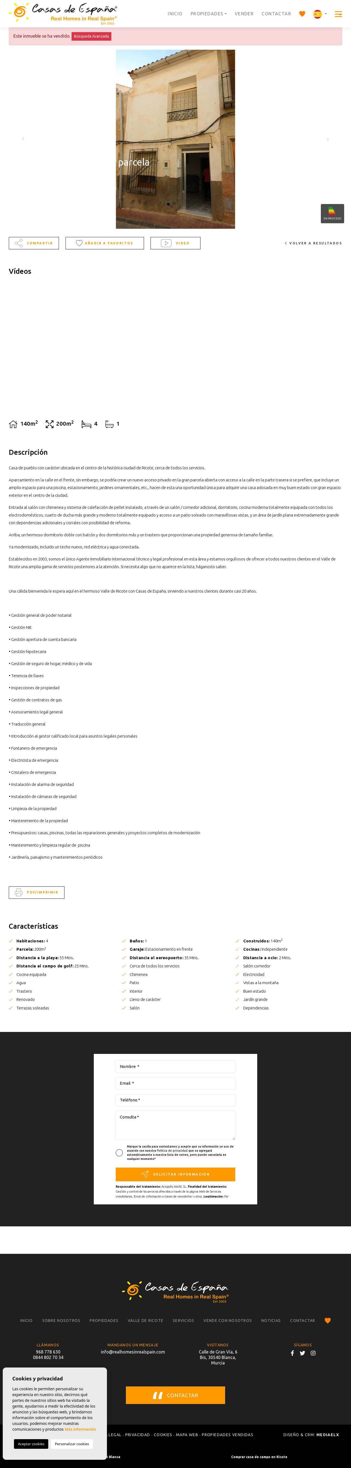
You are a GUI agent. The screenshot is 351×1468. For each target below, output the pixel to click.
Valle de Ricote (145, 1320)
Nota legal (108, 1435)
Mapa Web (187, 1435)
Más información (80, 1429)
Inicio (175, 13)
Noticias (271, 1320)
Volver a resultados (313, 243)
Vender (244, 13)
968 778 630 (48, 1351)
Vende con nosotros (227, 1320)
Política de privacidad (172, 1150)
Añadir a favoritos (104, 243)
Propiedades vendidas (227, 1435)
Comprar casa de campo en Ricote (259, 1457)
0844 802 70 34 (48, 1357)
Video (175, 243)
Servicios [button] (183, 1320)
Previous (21, 139)
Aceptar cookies (31, 1443)
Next (329, 139)
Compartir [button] (34, 243)
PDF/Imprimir (36, 893)
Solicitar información (175, 1174)
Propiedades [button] (207, 13)
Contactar (276, 13)
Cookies (163, 1435)
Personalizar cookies (72, 1443)
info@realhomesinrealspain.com (133, 1351)
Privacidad (137, 1435)
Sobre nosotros (61, 1320)
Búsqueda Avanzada (91, 36)
